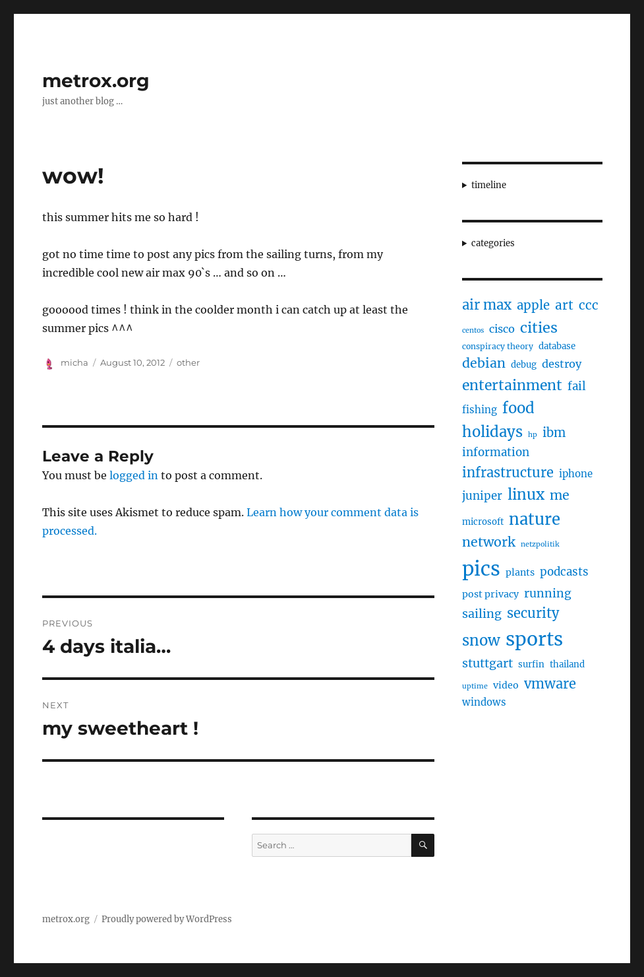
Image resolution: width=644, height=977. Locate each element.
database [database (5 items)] (557, 346)
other (188, 362)
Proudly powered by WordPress (167, 919)
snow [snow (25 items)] (481, 640)
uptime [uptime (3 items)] (475, 686)
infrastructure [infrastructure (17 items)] (508, 472)
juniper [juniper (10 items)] (482, 495)
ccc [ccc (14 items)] (589, 305)
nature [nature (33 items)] (534, 519)
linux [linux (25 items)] (526, 494)
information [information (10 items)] (495, 452)
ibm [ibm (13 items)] (554, 432)
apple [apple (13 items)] (533, 305)
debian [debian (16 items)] (484, 363)
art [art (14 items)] (564, 305)
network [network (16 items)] (488, 542)
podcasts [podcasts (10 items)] (564, 571)
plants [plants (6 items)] (520, 572)
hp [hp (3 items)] (532, 434)
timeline (488, 185)
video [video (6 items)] (506, 685)
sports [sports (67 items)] (534, 639)
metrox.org (96, 80)
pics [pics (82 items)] (481, 568)
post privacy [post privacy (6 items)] (490, 594)
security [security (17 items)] (533, 613)
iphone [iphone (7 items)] (576, 473)
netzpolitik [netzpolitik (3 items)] (540, 544)
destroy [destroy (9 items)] (561, 363)
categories (493, 243)
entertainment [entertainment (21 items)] (512, 385)
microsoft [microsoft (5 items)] (483, 521)
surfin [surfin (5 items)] (531, 664)
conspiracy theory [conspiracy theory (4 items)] (497, 346)
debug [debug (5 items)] (524, 364)
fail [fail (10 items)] (577, 386)
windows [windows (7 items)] (484, 702)
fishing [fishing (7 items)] (479, 409)
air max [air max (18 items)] (487, 305)
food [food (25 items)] (518, 408)
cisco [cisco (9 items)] (502, 328)
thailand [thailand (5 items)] (567, 664)
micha (74, 362)
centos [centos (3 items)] (473, 330)
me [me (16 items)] (560, 495)
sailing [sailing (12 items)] (482, 613)
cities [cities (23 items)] (539, 328)
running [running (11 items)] (547, 593)
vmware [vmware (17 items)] (550, 683)
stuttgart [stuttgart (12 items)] (487, 663)
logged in (133, 475)
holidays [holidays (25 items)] (492, 431)
